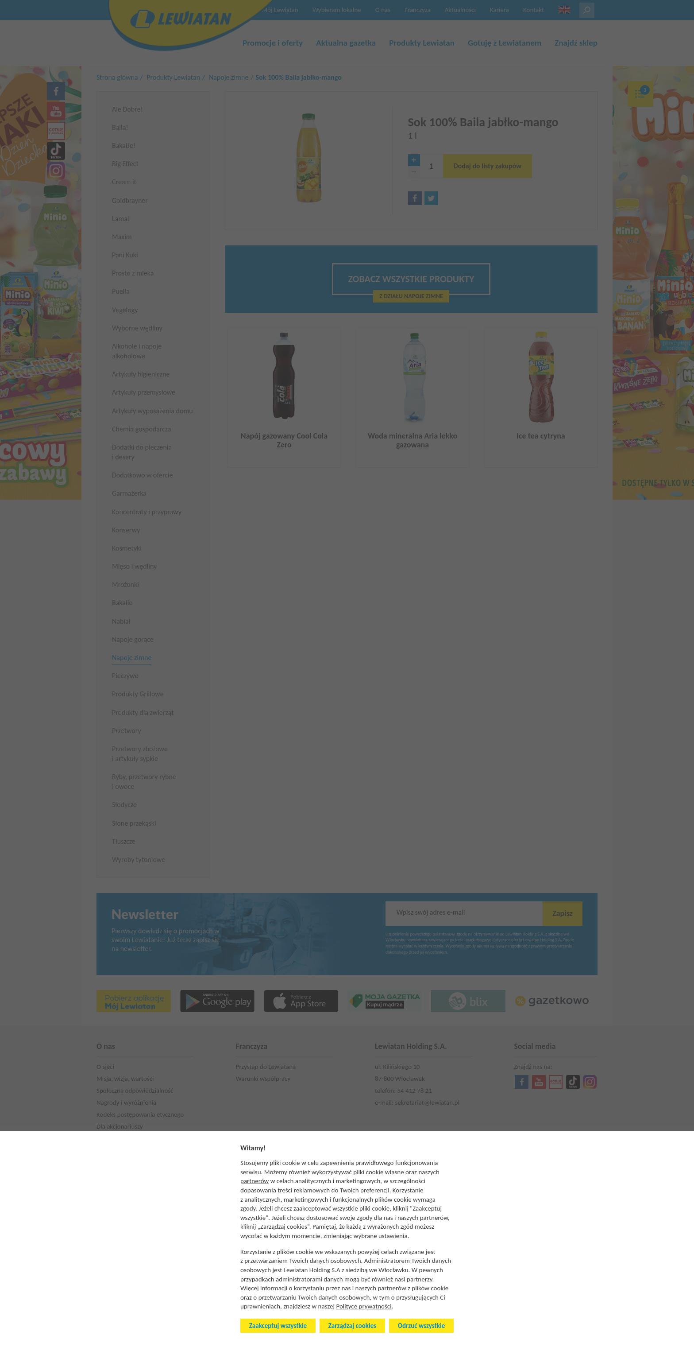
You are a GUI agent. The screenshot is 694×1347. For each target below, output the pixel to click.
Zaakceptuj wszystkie (278, 1326)
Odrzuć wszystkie (421, 1326)
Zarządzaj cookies (352, 1326)
